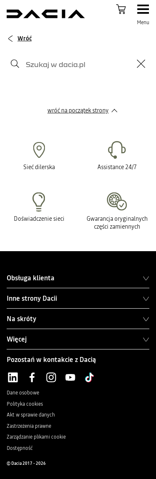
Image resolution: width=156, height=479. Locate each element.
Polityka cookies (25, 404)
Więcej (78, 339)
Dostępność (20, 448)
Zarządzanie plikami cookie (36, 436)
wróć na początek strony (78, 110)
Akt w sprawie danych (31, 415)
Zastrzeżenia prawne (29, 426)
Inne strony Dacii (78, 298)
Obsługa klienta (78, 277)
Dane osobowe (23, 392)
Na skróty (78, 318)
